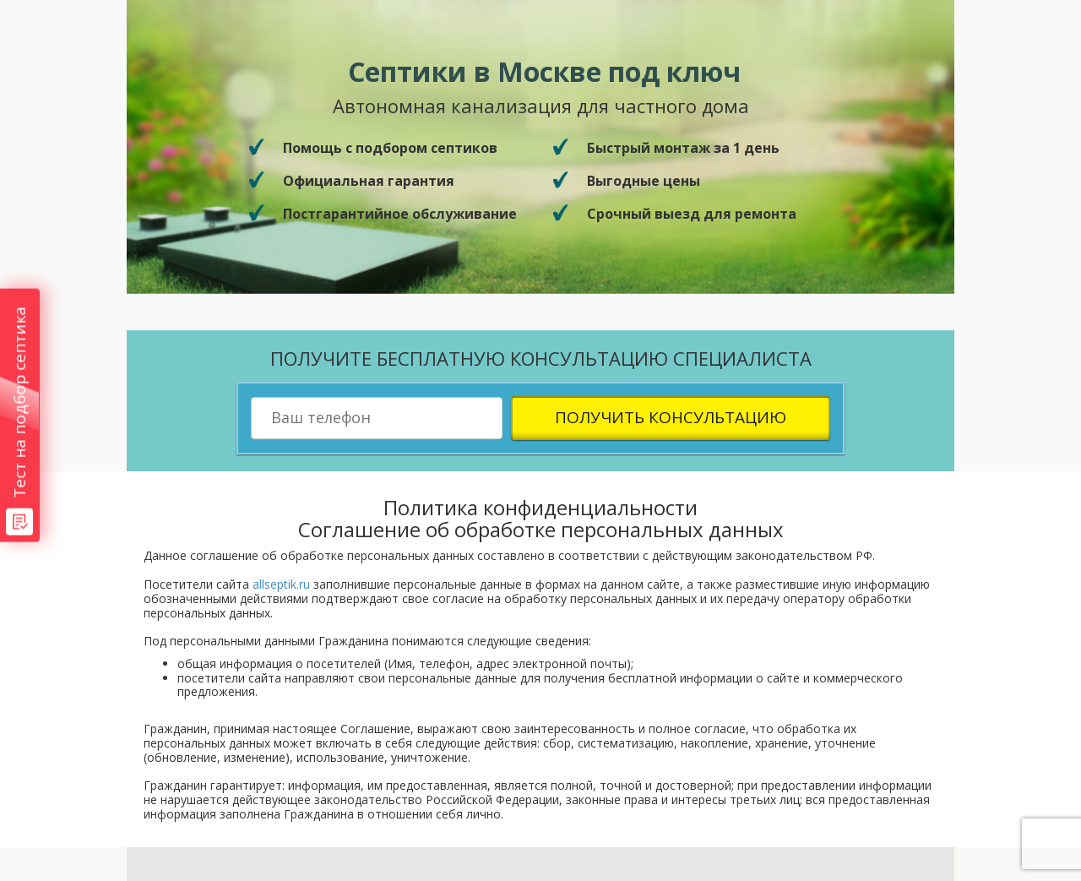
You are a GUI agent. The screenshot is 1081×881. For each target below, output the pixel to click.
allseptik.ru (281, 584)
